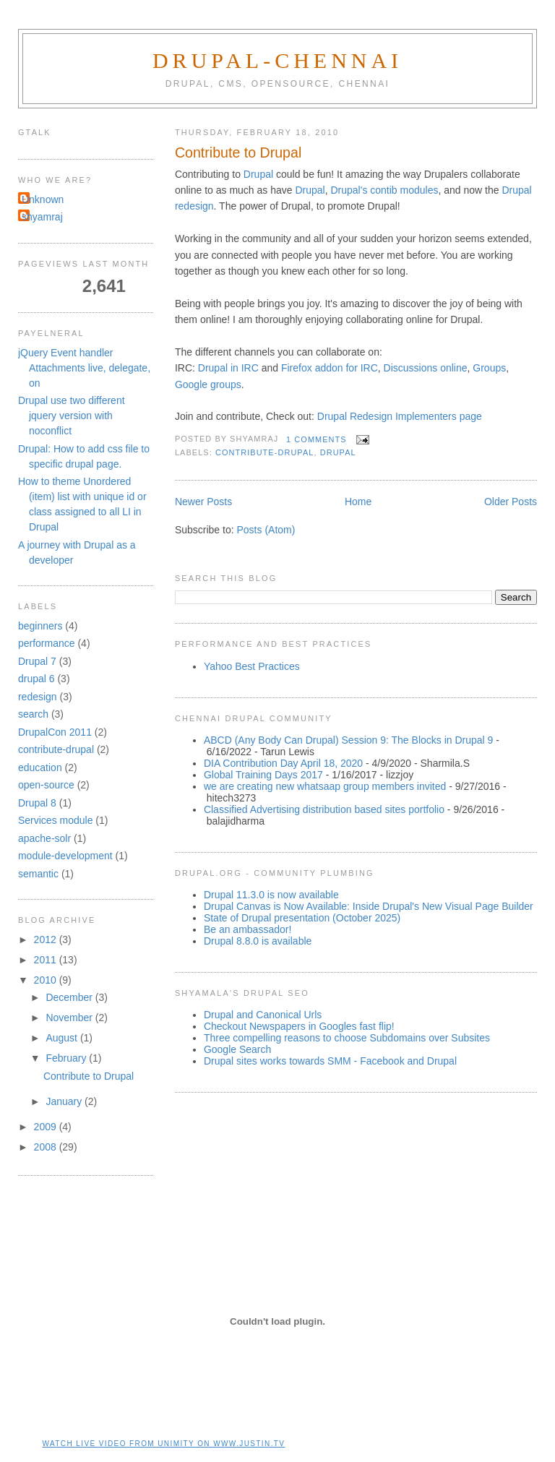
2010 (46, 980)
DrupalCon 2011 (55, 732)
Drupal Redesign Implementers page (399, 416)
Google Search (237, 1049)
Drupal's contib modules (384, 190)
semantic (38, 874)
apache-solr (44, 838)
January (65, 1101)
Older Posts (510, 501)
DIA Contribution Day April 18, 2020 (283, 763)
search (33, 714)
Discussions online (426, 368)
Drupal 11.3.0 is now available (271, 894)
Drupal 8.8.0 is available (257, 941)
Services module (55, 820)
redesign (37, 696)
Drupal (258, 174)
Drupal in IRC (227, 368)
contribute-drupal (264, 452)
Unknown (43, 199)
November (70, 1017)
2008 (46, 1147)
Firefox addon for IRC (329, 368)
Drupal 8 (37, 803)
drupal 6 (36, 678)
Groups (489, 368)
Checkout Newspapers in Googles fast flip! (299, 1026)
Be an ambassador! (247, 929)
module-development (65, 855)
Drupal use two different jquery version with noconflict (71, 416)
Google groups (208, 384)
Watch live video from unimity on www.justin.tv (164, 1444)
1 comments (316, 439)
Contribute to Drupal (238, 152)
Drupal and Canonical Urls (263, 1014)
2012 (46, 939)
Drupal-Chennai (277, 60)
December (70, 997)
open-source (46, 785)
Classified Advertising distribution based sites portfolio (324, 809)
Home (358, 501)
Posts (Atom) (266, 530)
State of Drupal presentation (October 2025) (302, 918)
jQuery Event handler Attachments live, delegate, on (84, 368)
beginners (40, 626)
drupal (338, 452)
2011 (46, 960)
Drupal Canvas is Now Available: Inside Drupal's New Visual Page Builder (368, 906)
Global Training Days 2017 (263, 775)
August (62, 1038)
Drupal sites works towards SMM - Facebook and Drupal (330, 1061)
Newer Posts (203, 501)
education (40, 767)
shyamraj (42, 217)
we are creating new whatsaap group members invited (325, 786)
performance (46, 643)
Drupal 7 (37, 661)
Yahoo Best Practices (252, 666)
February (67, 1058)
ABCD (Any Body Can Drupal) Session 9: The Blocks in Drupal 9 (348, 740)
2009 (46, 1126)
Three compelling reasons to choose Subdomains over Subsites (347, 1038)
